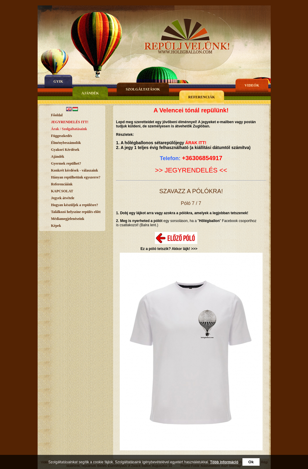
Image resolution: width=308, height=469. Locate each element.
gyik (58, 81)
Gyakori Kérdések (65, 150)
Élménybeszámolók (66, 143)
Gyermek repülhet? (66, 163)
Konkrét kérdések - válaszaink (74, 170)
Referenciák (201, 97)
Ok (251, 462)
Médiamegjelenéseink (68, 219)
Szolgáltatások (143, 89)
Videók (252, 85)
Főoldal (57, 115)
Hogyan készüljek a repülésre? (74, 205)
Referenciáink (62, 184)
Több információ (224, 462)
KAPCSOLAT (62, 191)
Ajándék (90, 93)
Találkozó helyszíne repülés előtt (76, 212)
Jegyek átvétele (63, 198)
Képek (56, 226)
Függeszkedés (61, 136)
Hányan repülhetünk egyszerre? (75, 177)
